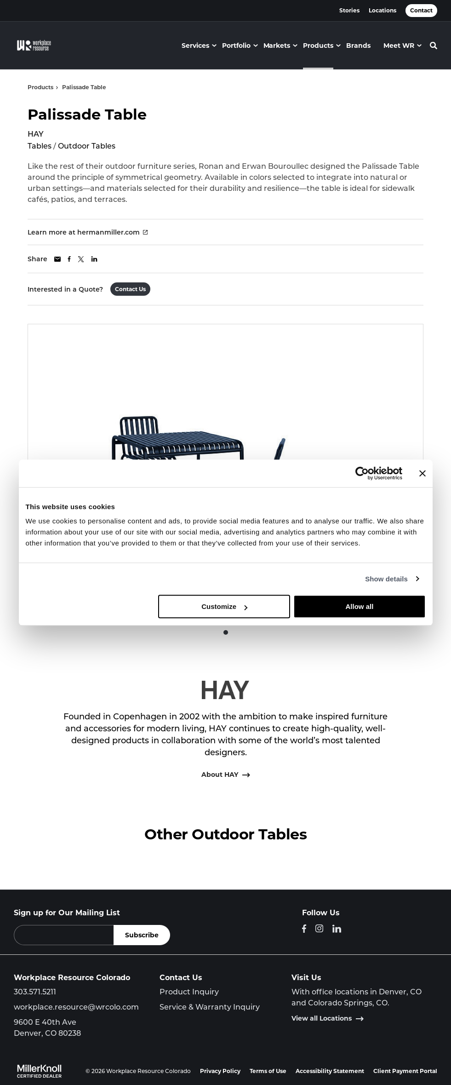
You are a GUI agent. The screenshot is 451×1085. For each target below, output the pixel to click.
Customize (224, 606)
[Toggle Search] (433, 45)
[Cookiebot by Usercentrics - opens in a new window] (362, 473)
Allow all (360, 606)
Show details (386, 579)
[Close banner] (422, 473)
